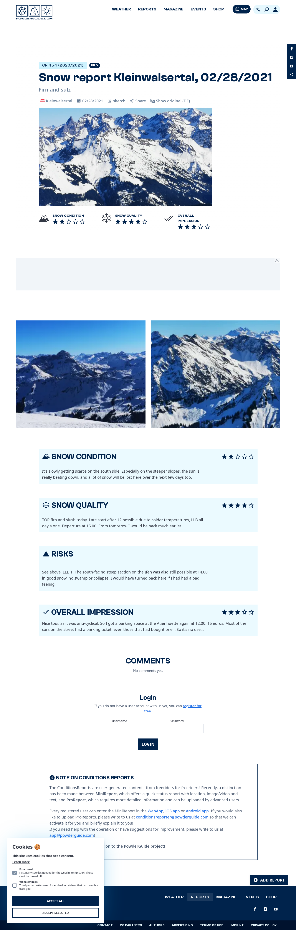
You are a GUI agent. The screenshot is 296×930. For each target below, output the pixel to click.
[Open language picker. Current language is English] (258, 9)
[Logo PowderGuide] (34, 12)
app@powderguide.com (72, 835)
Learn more (21, 862)
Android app (197, 810)
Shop (218, 9)
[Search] (267, 9)
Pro (94, 65)
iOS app (172, 810)
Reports (147, 9)
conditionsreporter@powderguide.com (172, 817)
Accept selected (55, 913)
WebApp (155, 810)
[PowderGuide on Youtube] (291, 66)
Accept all (55, 901)
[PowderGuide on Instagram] (291, 57)
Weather (121, 9)
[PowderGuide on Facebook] (291, 48)
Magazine (174, 9)
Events (198, 9)
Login (148, 744)
